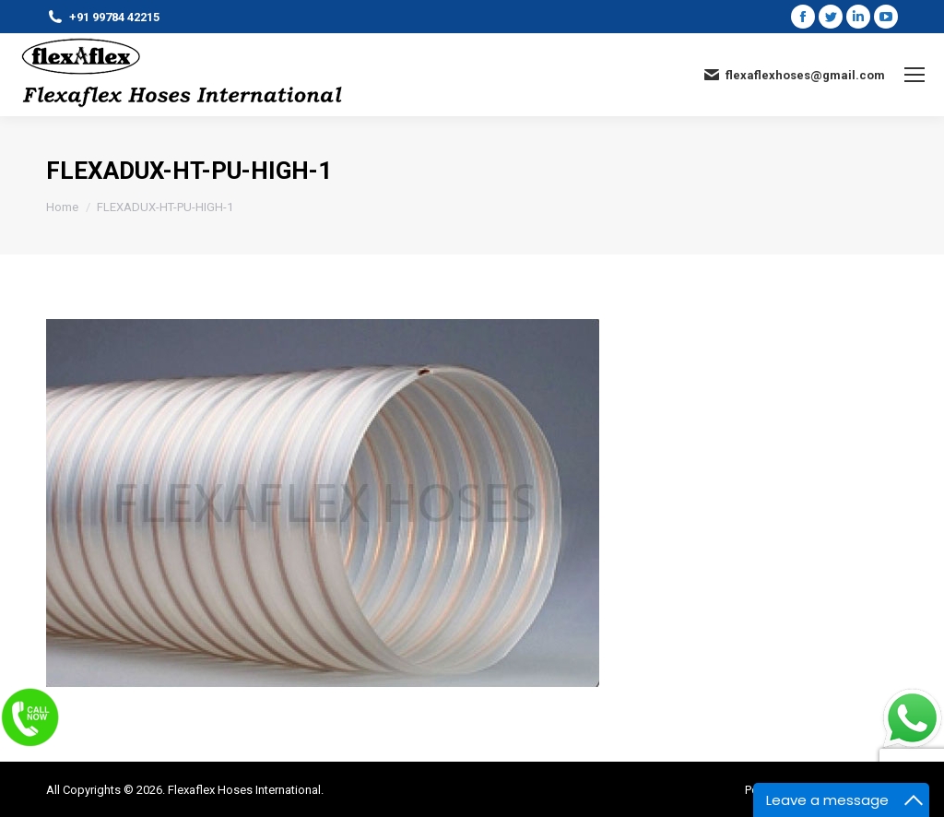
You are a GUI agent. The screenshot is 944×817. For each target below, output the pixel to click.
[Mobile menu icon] (914, 75)
